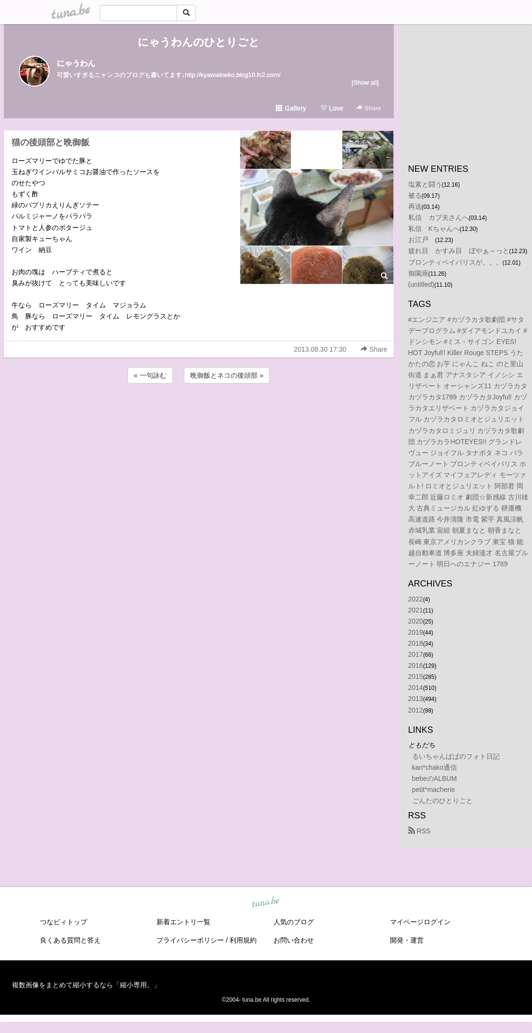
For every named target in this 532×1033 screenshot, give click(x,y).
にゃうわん (76, 63)
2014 (415, 687)
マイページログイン (420, 922)
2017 (415, 654)
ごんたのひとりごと (442, 800)
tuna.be (266, 902)
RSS (419, 831)
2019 (415, 632)
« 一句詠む (150, 375)
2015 (415, 676)
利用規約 (243, 940)
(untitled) (421, 284)
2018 (415, 643)
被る (415, 195)
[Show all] (364, 82)
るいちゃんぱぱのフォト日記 (456, 756)
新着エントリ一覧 (183, 922)
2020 (415, 621)
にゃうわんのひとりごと (199, 42)
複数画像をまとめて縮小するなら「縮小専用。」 (86, 985)
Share (368, 108)
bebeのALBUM (434, 778)
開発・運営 (407, 940)
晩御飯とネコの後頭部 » (226, 375)
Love (331, 108)
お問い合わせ (293, 940)
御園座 (418, 273)
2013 (415, 698)
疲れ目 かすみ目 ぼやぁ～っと (458, 251)
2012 (415, 710)
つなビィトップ (63, 922)
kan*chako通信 (434, 767)
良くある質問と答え (70, 940)
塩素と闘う (425, 184)
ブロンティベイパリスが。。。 (455, 262)
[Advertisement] (199, 411)
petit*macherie (433, 789)
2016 (415, 665)
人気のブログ (293, 922)
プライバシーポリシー (190, 940)
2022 (415, 599)
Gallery (291, 108)
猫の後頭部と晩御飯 (51, 142)
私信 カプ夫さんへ (438, 217)
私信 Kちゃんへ (434, 228)
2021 (415, 610)
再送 (415, 206)
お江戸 (421, 239)
